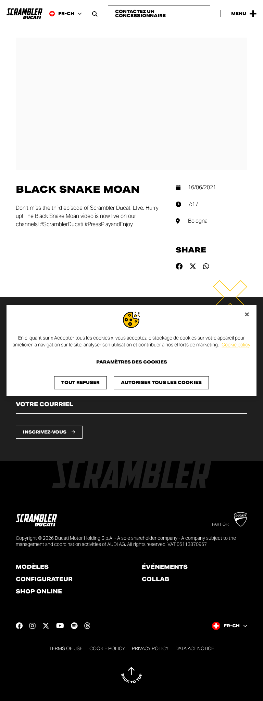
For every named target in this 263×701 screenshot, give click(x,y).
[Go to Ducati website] (240, 519)
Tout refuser (80, 382)
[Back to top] (131, 675)
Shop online (39, 591)
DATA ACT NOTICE (194, 648)
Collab (155, 579)
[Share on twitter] (192, 266)
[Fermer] (246, 314)
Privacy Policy (150, 648)
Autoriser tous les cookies (161, 382)
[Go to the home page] (24, 13)
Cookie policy (236, 345)
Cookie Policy (107, 648)
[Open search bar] (95, 14)
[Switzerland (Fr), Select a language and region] (65, 13)
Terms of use (66, 648)
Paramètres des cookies (131, 362)
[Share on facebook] (179, 266)
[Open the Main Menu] (243, 13)
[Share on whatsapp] (206, 266)
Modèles (32, 567)
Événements (165, 567)
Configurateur (44, 579)
